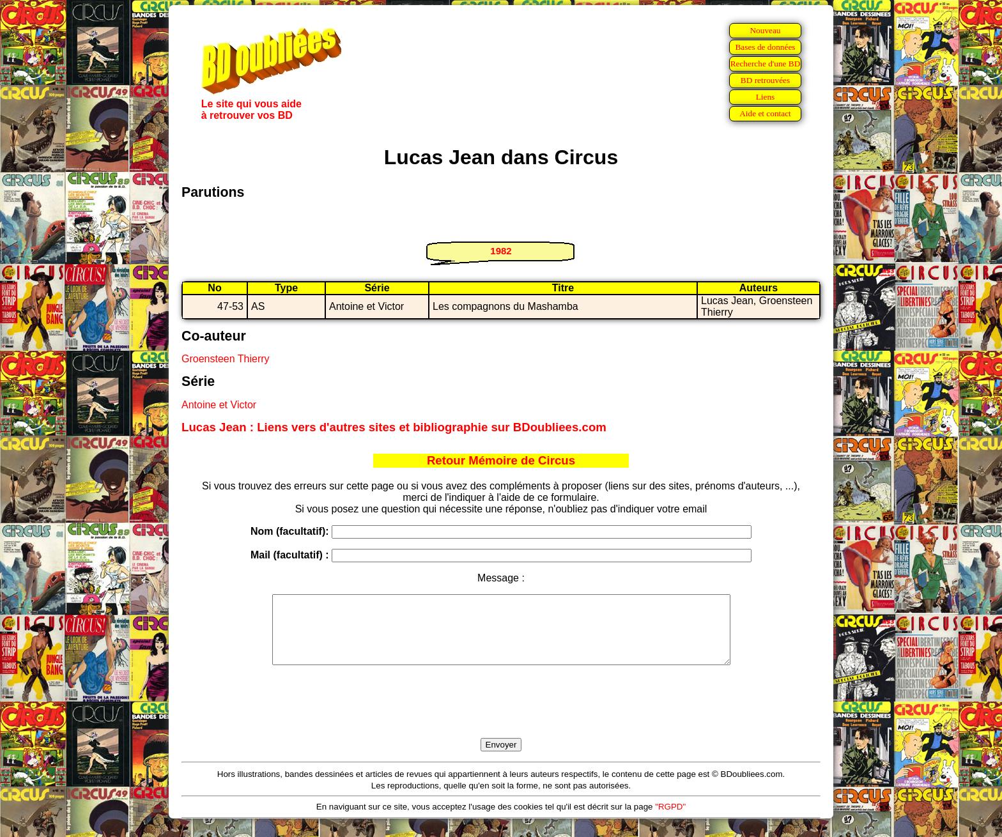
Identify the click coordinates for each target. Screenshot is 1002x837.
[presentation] (501, 716)
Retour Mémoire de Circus (501, 460)
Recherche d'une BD (765, 63)
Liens (765, 97)
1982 (500, 250)
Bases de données (765, 47)
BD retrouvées (765, 80)
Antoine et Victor (218, 404)
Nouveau (765, 30)
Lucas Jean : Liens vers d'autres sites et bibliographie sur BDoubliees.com (393, 427)
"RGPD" (670, 820)
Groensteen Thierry (225, 358)
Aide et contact (765, 113)
